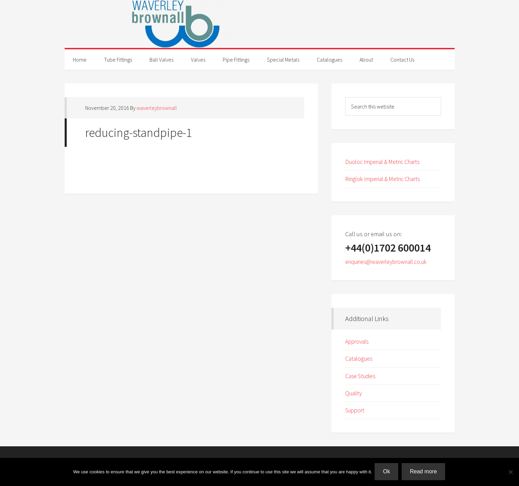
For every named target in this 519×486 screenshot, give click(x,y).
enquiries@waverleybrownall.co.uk (389, 262)
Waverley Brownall (260, 24)
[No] (510, 472)
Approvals (358, 341)
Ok (387, 472)
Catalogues (359, 358)
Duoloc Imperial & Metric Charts (385, 162)
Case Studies (361, 376)
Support (355, 410)
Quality (354, 393)
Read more (424, 472)
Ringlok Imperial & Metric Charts (386, 179)
